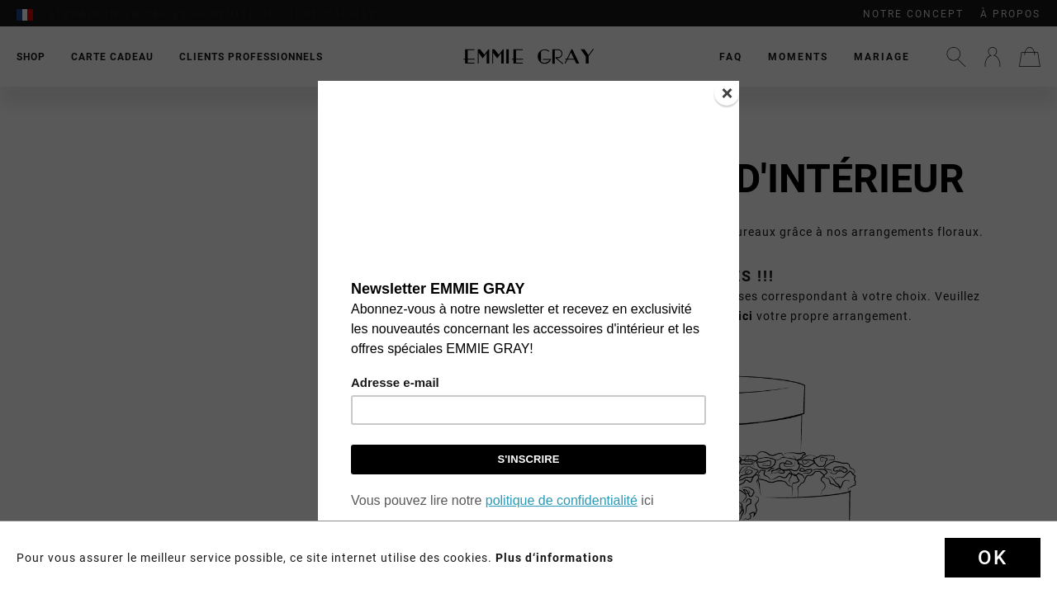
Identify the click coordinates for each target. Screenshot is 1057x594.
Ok (992, 557)
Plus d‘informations (554, 557)
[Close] (726, 93)
